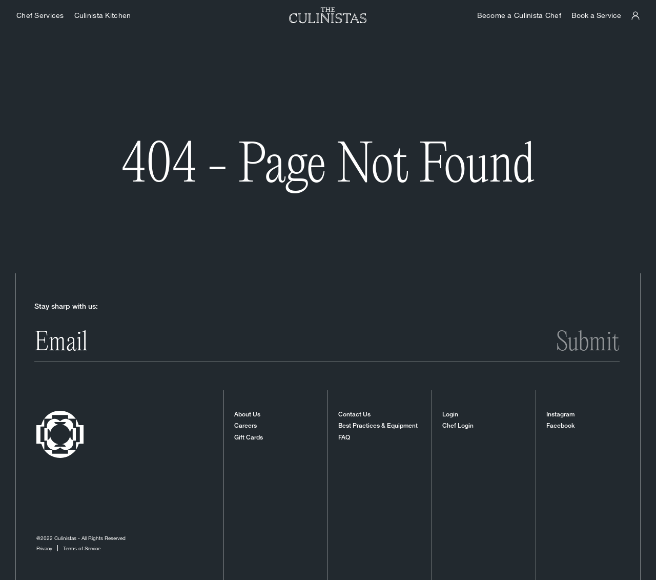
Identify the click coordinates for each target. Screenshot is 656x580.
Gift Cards (248, 437)
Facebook (560, 425)
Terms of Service (81, 548)
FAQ (344, 437)
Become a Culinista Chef (519, 15)
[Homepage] (328, 15)
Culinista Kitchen (102, 15)
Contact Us (354, 414)
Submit (588, 343)
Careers (245, 425)
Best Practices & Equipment (378, 425)
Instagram (560, 414)
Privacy (44, 548)
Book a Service (596, 15)
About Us (247, 414)
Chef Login (458, 425)
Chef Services (40, 15)
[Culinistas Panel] (635, 15)
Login (450, 414)
